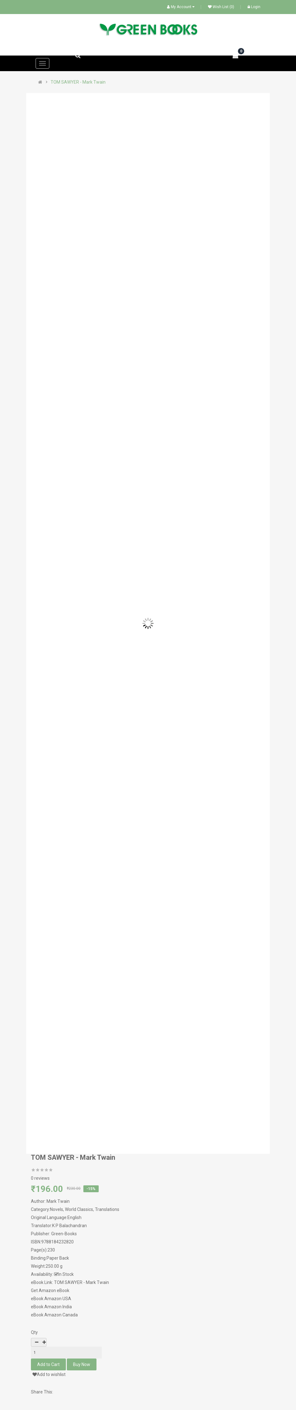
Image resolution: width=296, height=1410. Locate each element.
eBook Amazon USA (51, 1298)
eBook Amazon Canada (54, 1314)
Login (254, 7)
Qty (34, 1332)
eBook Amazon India (51, 1306)
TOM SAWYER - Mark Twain (78, 82)
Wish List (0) (221, 7)
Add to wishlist (49, 1374)
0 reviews (40, 1178)
